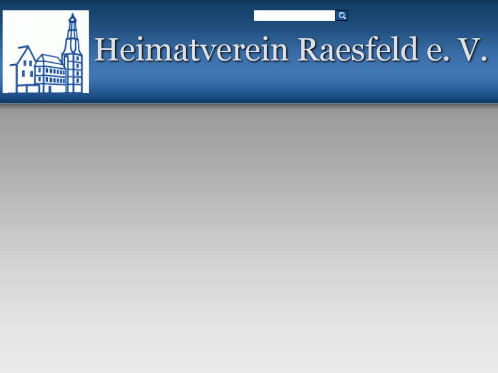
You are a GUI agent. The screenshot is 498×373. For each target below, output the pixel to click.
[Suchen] (294, 15)
